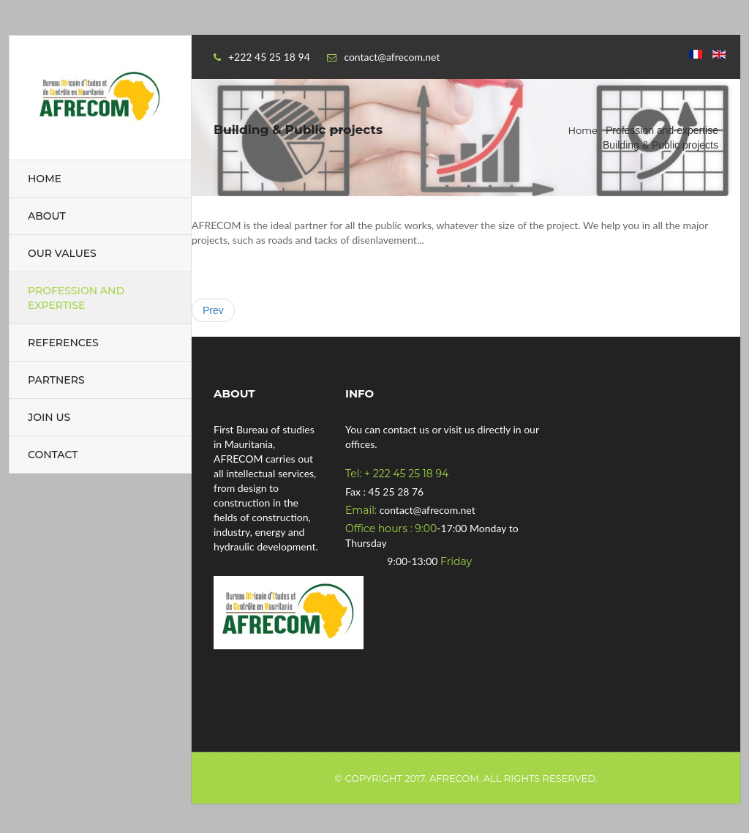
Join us (49, 417)
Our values (62, 253)
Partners (56, 379)
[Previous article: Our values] (213, 310)
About (47, 216)
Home (44, 178)
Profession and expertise (76, 298)
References (63, 342)
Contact (53, 454)
